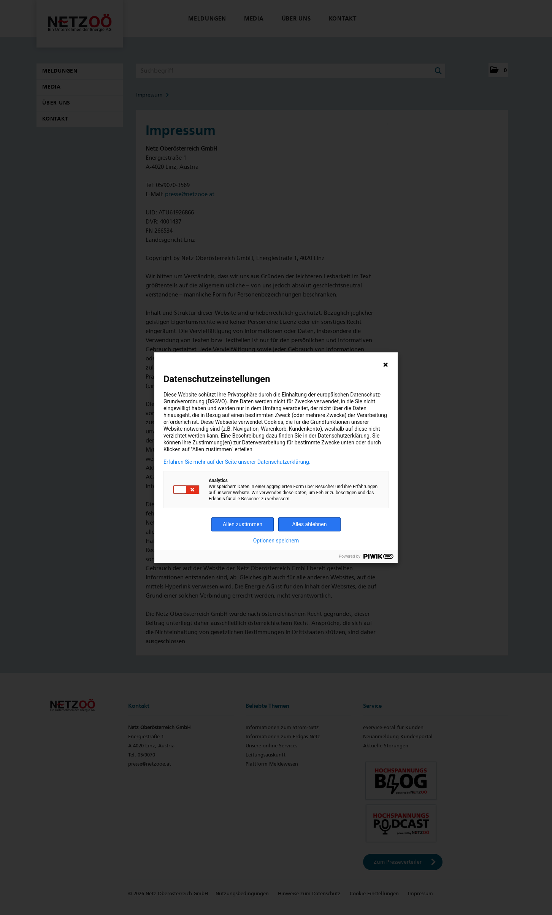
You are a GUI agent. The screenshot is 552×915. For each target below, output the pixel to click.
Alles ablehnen (309, 524)
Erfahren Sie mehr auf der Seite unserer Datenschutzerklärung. (237, 462)
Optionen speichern (276, 541)
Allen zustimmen (242, 524)
